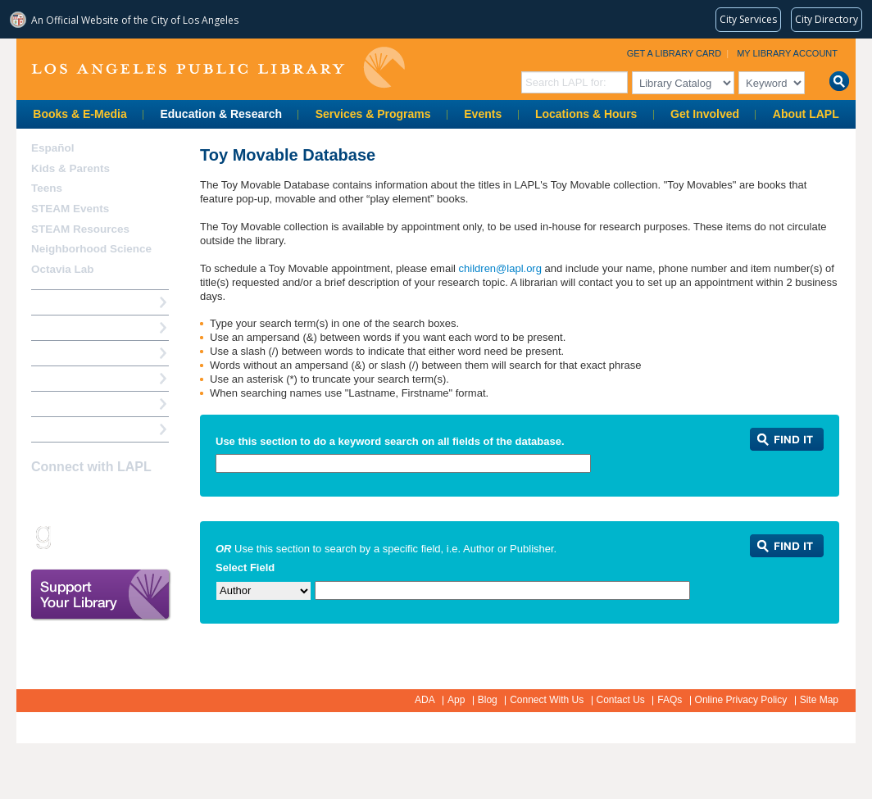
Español (53, 148)
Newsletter (128, 537)
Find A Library (66, 429)
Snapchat (70, 537)
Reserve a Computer (82, 353)
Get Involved (704, 113)
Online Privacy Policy (741, 700)
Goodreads (42, 537)
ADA (425, 700)
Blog (487, 700)
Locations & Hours (586, 113)
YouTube (128, 499)
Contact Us (621, 700)
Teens (46, 188)
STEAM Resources (80, 229)
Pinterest (156, 499)
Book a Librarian (73, 403)
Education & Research (221, 113)
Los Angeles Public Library (218, 68)
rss (99, 537)
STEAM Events (70, 208)
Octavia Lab (62, 269)
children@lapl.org (502, 268)
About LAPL (806, 113)
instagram (70, 499)
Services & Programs (373, 113)
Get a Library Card (674, 53)
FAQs (669, 700)
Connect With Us (547, 700)
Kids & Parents (70, 168)
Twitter (99, 499)
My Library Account (787, 53)
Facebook (42, 499)
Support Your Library (100, 595)
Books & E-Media (79, 113)
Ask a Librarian (69, 378)
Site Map (819, 700)
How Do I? (57, 302)
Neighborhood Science (91, 249)
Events (483, 113)
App (456, 700)
